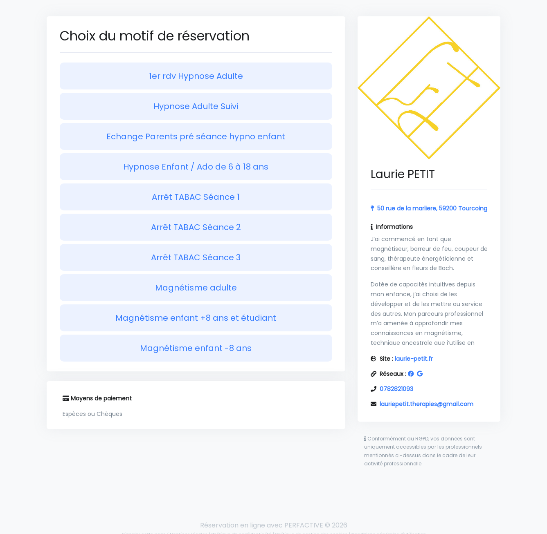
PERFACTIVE (303, 525)
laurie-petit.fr (414, 359)
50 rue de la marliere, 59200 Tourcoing (432, 208)
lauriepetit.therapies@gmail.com (426, 404)
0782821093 (396, 389)
